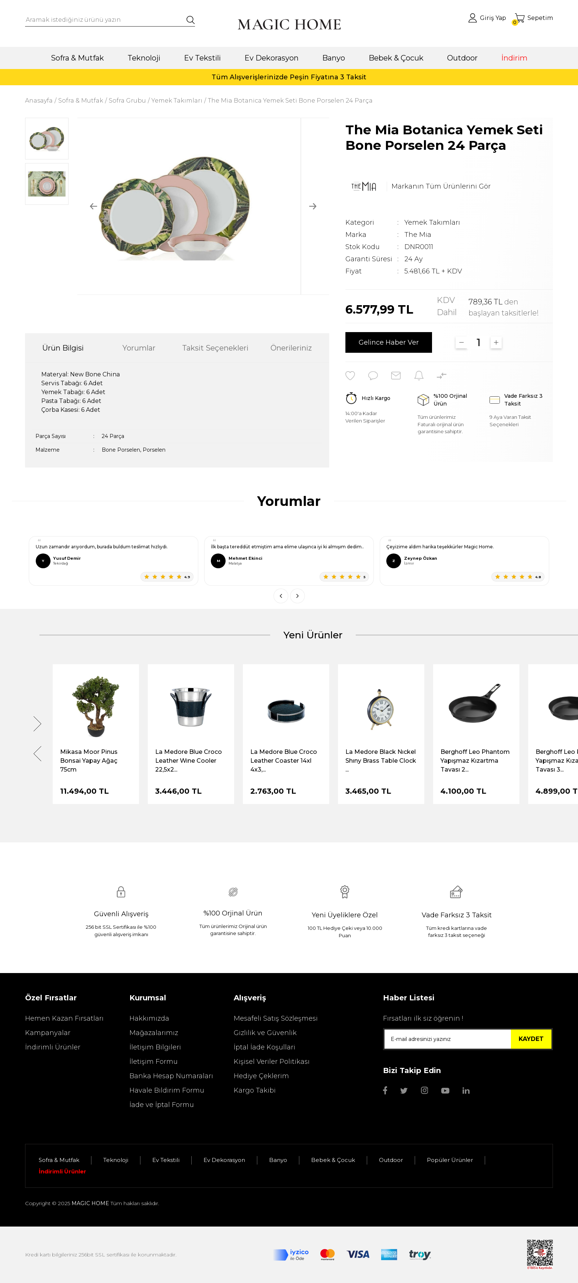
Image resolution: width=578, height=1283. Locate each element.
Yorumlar (139, 348)
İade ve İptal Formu (161, 1105)
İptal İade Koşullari (264, 1047)
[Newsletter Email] (467, 1039)
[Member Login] (487, 18)
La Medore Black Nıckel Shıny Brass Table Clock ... (380, 760)
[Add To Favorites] (350, 375)
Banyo (278, 1159)
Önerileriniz (291, 348)
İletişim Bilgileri (155, 1047)
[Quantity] (479, 342)
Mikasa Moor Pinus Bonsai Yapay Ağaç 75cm (89, 760)
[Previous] (93, 206)
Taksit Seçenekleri (215, 348)
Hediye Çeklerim (261, 1076)
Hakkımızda (149, 1018)
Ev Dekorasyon (224, 1159)
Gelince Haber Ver (389, 342)
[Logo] (289, 24)
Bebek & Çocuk (333, 1159)
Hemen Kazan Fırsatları (64, 1018)
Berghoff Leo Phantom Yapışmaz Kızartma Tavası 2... (475, 760)
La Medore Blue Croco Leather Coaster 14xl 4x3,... (283, 760)
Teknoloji (115, 1159)
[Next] (312, 206)
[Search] (110, 20)
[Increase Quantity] (496, 342)
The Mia (417, 235)
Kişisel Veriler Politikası (272, 1062)
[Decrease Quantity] (461, 342)
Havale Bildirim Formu (166, 1090)
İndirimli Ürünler (52, 1047)
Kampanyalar (47, 1033)
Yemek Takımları (432, 222)
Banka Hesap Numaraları (171, 1076)
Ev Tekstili (166, 1159)
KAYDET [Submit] (531, 1038)
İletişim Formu (153, 1062)
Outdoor (391, 1159)
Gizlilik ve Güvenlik (265, 1033)
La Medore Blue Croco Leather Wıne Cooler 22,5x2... (188, 760)
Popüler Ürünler (450, 1159)
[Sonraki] (297, 596)
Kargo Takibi (255, 1090)
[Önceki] (281, 596)
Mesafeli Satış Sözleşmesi (276, 1018)
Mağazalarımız (153, 1033)
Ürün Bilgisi (63, 348)
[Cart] (534, 18)
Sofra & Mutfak (59, 1159)
